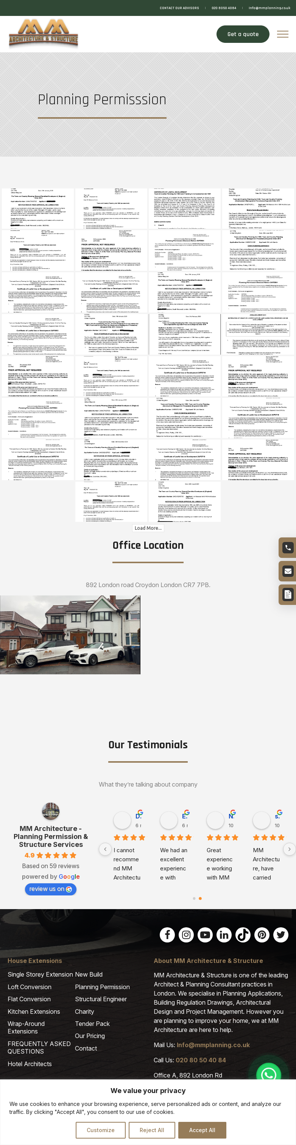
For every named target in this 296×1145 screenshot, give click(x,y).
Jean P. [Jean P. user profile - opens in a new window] (185, 816)
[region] (148, 1112)
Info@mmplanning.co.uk (269, 8)
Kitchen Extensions (34, 1011)
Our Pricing (90, 1036)
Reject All (152, 1130)
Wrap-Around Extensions (26, 1027)
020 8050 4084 (224, 8)
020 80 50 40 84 (201, 1060)
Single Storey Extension (40, 974)
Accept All (202, 1130)
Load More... (148, 528)
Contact (86, 1048)
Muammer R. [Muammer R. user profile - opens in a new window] (278, 816)
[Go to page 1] (200, 898)
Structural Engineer (101, 999)
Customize (101, 1130)
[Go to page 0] (194, 898)
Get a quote (242, 34)
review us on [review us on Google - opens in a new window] (51, 888)
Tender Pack (92, 1023)
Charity (84, 1011)
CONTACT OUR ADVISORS (179, 8)
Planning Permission (102, 987)
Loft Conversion (29, 987)
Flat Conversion (29, 999)
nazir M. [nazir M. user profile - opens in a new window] (139, 816)
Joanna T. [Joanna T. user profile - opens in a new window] (231, 816)
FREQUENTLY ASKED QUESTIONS (39, 1047)
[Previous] (105, 849)
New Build (89, 974)
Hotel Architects (30, 1064)
